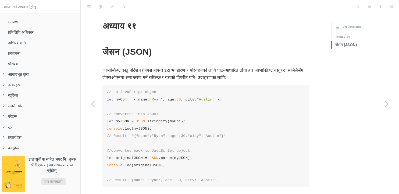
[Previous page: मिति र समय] (93, 103)
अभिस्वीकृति (17, 43)
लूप (8, 127)
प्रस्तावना (14, 53)
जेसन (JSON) (346, 45)
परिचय (13, 64)
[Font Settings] (124, 6)
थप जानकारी (53, 181)
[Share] (391, 6)
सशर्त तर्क (12, 106)
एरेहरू (10, 116)
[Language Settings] (100, 6)
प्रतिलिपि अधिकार (21, 32)
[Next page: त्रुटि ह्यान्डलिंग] (387, 103)
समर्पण (13, 22)
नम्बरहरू (11, 85)
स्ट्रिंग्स (10, 95)
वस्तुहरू (11, 148)
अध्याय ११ (342, 37)
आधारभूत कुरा (16, 74)
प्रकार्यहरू (12, 137)
